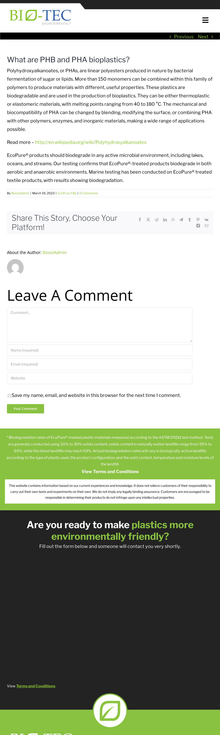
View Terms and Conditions (110, 471)
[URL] (99, 378)
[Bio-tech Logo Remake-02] (41, 732)
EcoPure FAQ (67, 193)
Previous (184, 37)
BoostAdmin (20, 193)
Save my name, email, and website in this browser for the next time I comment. (96, 395)
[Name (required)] (99, 350)
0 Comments (88, 193)
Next (203, 37)
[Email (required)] (99, 364)
